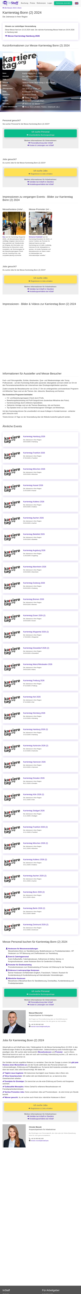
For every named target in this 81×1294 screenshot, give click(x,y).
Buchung (24, 3)
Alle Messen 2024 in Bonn (12, 8)
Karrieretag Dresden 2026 (34, 778)
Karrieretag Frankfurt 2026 (34, 453)
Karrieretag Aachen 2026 (33, 518)
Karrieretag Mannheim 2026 (34, 567)
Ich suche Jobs (40, 172)
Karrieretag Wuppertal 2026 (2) (36, 632)
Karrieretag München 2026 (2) (35, 843)
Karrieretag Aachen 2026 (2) (35, 876)
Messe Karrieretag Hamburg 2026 (22, 36)
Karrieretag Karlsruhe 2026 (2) (35, 746)
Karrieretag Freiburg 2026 (33, 680)
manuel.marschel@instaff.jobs (40, 1026)
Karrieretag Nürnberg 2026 (34, 713)
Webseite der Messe (31, 104)
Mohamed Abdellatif (36, 237)
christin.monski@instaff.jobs (40, 1140)
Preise (32, 3)
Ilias (4, 237)
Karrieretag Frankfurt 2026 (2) (35, 827)
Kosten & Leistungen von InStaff (40, 145)
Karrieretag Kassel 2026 (33, 485)
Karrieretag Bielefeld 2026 (34, 534)
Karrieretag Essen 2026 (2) (34, 615)
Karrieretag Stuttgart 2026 (34, 811)
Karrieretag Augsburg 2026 (34, 550)
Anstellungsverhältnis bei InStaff (41, 184)
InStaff (6, 1290)
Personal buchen (63, 3)
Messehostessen (44, 1052)
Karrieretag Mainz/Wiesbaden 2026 (37, 664)
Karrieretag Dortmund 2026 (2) (36, 925)
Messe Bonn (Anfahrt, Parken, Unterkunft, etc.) (41, 107)
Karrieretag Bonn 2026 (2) (34, 892)
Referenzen (41, 3)
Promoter (59, 1052)
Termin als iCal (29, 98)
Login (49, 3)
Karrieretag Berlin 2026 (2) (34, 908)
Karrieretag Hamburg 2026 (34, 437)
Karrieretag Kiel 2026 (32, 697)
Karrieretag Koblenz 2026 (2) (35, 859)
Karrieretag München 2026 (34, 469)
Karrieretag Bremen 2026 (33, 599)
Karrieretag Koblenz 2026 (33, 502)
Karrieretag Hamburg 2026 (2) (35, 729)
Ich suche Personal (41, 133)
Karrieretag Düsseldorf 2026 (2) (36, 648)
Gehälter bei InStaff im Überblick (40, 182)
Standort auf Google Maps (33, 101)
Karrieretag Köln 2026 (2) (33, 794)
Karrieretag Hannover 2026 (34, 762)
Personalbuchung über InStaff (40, 143)
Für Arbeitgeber (50, 1290)
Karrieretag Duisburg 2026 (34, 583)
